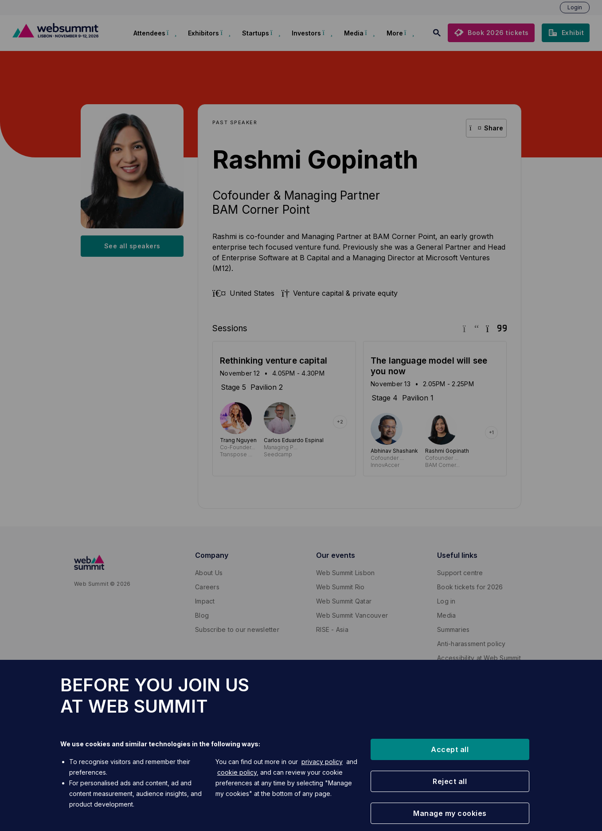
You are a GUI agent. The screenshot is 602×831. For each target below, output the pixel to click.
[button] (450, 749)
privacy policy (322, 761)
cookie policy (237, 772)
